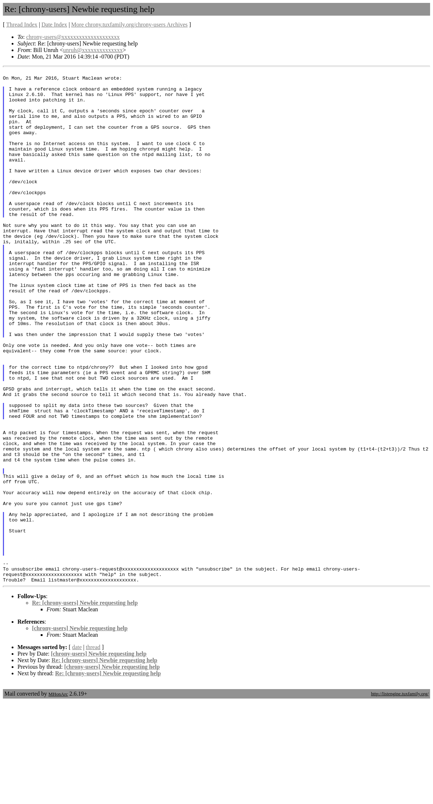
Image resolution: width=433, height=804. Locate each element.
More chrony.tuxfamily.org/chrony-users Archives (129, 24)
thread (93, 750)
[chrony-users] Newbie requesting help (80, 731)
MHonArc (58, 796)
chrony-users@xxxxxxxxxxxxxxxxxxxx (73, 37)
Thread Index (21, 24)
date (77, 750)
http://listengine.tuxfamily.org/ (400, 796)
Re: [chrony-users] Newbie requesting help (85, 705)
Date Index (54, 24)
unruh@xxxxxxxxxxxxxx (93, 50)
